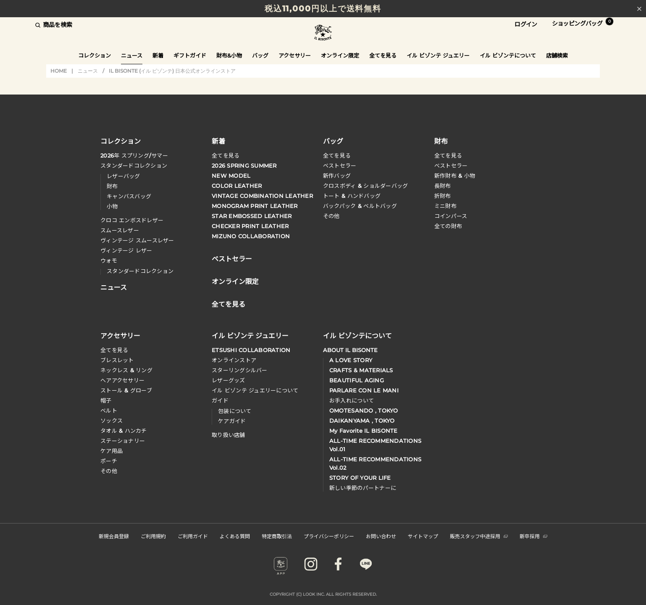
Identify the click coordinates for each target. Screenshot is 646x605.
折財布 (442, 195)
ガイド (220, 400)
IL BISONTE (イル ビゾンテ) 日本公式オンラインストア (323, 33)
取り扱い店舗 (228, 434)
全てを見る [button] (383, 55)
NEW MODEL (231, 175)
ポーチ (108, 461)
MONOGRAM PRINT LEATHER (255, 206)
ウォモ (108, 260)
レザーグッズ (228, 380)
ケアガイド (232, 421)
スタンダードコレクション (133, 165)
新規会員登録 (114, 535)
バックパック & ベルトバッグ (360, 206)
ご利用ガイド (193, 535)
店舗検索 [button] (557, 55)
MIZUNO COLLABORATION (251, 236)
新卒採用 (533, 535)
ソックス (111, 420)
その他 (331, 216)
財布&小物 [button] (229, 55)
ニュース (131, 55)
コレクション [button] (94, 55)
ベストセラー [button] (232, 258)
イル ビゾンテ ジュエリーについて (255, 390)
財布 (112, 186)
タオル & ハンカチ (123, 430)
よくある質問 (235, 535)
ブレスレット (117, 360)
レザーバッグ (123, 176)
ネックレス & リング (126, 370)
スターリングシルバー (240, 370)
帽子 (106, 400)
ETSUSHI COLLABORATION (251, 350)
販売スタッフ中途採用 (479, 535)
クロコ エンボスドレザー (131, 220)
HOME (58, 71)
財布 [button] (441, 141)
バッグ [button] (260, 55)
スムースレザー (119, 230)
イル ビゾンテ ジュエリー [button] (438, 55)
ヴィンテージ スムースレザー (137, 240)
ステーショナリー (122, 440)
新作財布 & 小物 (454, 175)
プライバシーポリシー (329, 535)
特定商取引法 (277, 535)
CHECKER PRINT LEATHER (250, 226)
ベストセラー (340, 165)
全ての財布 (448, 226)
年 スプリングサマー (134, 155)
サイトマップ (423, 535)
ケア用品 (111, 450)
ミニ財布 (445, 206)
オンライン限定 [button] (340, 55)
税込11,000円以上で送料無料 (323, 8)
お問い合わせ (381, 535)
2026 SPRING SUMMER (244, 165)
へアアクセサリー (122, 380)
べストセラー (451, 165)
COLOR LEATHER (237, 185)
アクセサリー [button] (294, 55)
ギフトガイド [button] (189, 55)
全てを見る (225, 155)
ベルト (108, 410)
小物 (112, 206)
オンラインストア (234, 360)
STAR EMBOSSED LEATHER (251, 216)
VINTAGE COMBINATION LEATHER (262, 195)
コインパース (450, 216)
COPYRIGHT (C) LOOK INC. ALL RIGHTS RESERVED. (323, 594)
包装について (235, 411)
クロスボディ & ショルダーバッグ (365, 185)
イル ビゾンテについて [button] (508, 55)
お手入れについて (351, 400)
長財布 (442, 185)
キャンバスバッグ (129, 196)
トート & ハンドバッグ (352, 195)
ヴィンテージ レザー (126, 250)
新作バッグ (337, 175)
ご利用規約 (153, 535)
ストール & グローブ (126, 390)
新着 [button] (157, 55)
